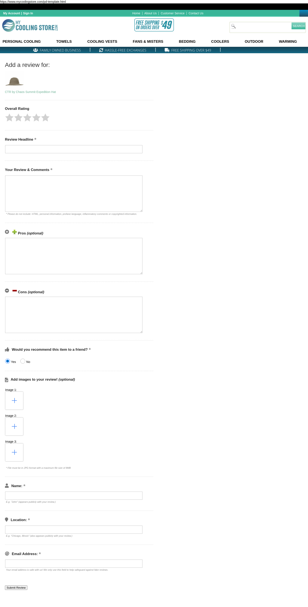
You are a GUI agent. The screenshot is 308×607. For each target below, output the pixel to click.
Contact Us (196, 13)
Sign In (28, 13)
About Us (150, 13)
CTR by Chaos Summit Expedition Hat (30, 92)
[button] (9, 117)
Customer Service (172, 13)
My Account (11, 13)
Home (136, 13)
